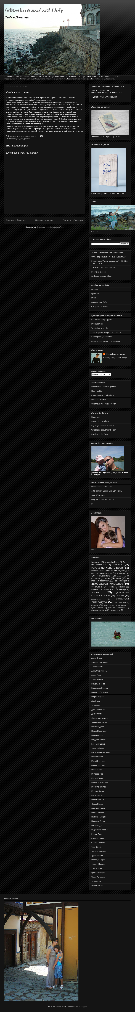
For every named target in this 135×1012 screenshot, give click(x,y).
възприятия (123, 573)
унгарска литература (116, 608)
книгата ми (121, 576)
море (118, 578)
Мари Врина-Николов (100, 752)
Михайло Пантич (98, 787)
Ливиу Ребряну (97, 748)
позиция (108, 589)
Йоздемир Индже (98, 740)
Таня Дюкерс (96, 847)
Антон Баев (96, 675)
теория (123, 605)
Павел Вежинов (98, 808)
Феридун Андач (98, 860)
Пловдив (117, 564)
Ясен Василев (97, 886)
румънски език (120, 602)
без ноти (111, 571)
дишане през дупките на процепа (105, 341)
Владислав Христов (99, 688)
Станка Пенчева (98, 843)
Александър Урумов (99, 662)
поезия (95, 589)
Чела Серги (96, 881)
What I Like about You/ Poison (103, 430)
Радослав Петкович (99, 830)
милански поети (98, 765)
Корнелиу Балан (98, 744)
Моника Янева (97, 791)
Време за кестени (99, 272)
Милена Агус (96, 770)
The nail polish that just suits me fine (106, 332)
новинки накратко (121, 581)
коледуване (95, 579)
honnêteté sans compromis (102, 487)
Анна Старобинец (99, 671)
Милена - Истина (98, 400)
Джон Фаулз (96, 714)
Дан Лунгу (95, 701)
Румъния (95, 568)
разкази (27, 139)
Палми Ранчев (97, 813)
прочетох (95, 294)
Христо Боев (114, 567)
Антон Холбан (97, 679)
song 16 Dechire (98, 495)
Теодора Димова (98, 851)
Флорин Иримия (98, 864)
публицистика (122, 592)
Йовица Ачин (97, 735)
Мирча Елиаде (97, 778)
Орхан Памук (97, 804)
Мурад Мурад (97, 795)
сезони (94, 605)
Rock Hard (95, 417)
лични (107, 578)
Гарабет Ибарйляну (99, 692)
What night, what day (100, 328)
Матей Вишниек (98, 761)
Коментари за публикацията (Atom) (50, 227)
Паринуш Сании (98, 821)
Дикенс (126, 562)
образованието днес (109, 583)
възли (93, 298)
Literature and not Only (33, 10)
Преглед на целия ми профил (115, 358)
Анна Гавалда (97, 667)
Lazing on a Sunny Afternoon (103, 276)
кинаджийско (103, 576)
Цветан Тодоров (98, 873)
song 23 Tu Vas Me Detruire (102, 499)
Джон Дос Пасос (112, 562)
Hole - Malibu (96, 391)
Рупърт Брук (96, 834)
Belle (93, 504)
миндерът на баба (99, 302)
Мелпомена (101, 565)
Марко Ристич (97, 757)
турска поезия (97, 608)
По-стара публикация (73, 220)
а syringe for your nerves (101, 337)
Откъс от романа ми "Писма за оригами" (108, 257)
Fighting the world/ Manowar (103, 426)
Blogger (84, 1007)
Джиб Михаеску (98, 709)
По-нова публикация (16, 220)
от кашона (96, 587)
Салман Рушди (97, 838)
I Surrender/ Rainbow (100, 421)
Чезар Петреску (98, 877)
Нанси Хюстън (97, 800)
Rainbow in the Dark (99, 434)
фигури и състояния (99, 306)
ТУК (111, 91)
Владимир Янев (98, 684)
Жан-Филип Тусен (99, 722)
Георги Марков (97, 697)
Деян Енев (95, 705)
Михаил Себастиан (99, 782)
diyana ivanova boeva (115, 354)
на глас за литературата (101, 319)
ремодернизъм (96, 599)
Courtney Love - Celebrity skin (103, 395)
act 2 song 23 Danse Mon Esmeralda (106, 491)
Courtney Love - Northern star (103, 404)
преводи (122, 589)
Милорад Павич (98, 774)
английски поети (97, 571)
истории (94, 289)
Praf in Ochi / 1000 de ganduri (103, 387)
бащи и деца (18, 139)
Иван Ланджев (97, 727)
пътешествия (97, 324)
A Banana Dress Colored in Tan (104, 268)
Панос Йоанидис (98, 817)
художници (115, 610)
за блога (116, 76)
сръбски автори (110, 605)
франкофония (98, 610)
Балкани (95, 562)
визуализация (106, 573)
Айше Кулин (96, 658)
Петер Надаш (97, 825)
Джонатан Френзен (99, 718)
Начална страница (44, 220)
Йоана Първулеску (99, 731)
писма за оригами (116, 587)
